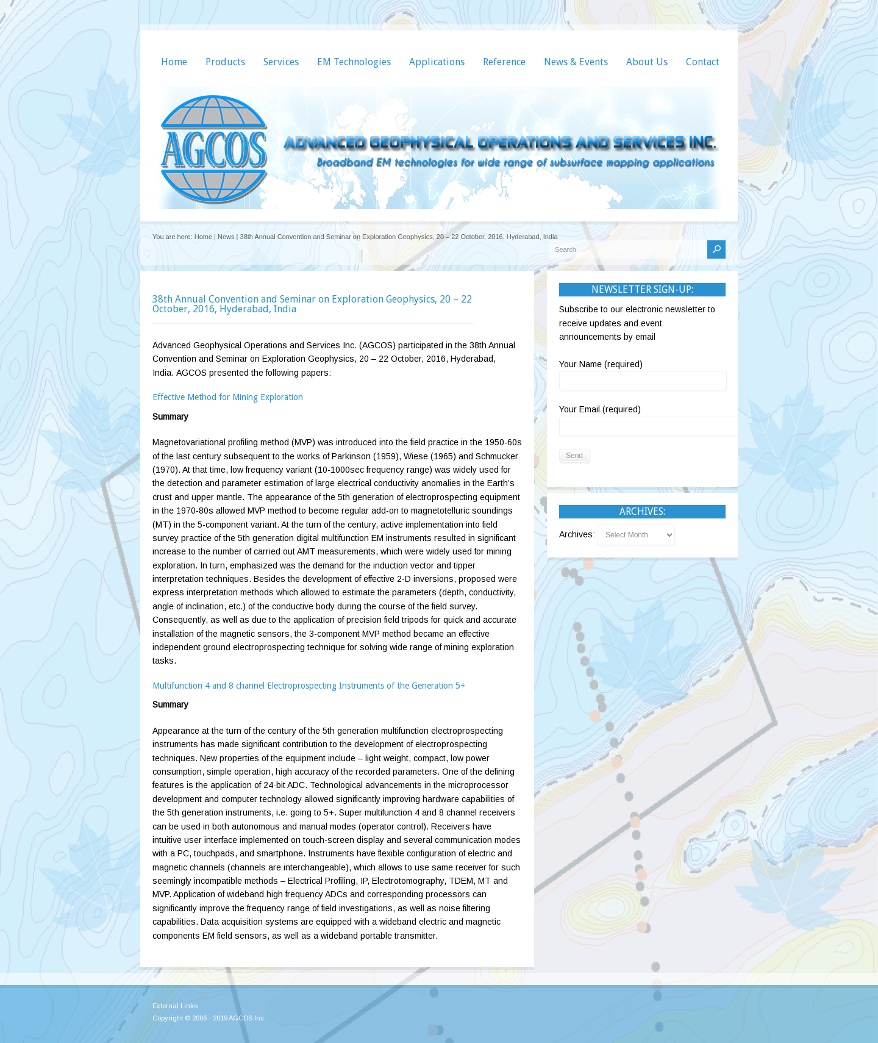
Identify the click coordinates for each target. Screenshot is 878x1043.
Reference (504, 62)
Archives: (578, 534)
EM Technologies (354, 62)
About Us (647, 62)
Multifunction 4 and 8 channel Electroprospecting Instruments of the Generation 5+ (308, 685)
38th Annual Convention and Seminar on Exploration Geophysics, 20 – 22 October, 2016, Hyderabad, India (312, 304)
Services (281, 62)
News (226, 236)
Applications (437, 62)
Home (174, 62)
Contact (702, 62)
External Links (175, 1005)
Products (225, 62)
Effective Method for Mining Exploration (227, 397)
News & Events (576, 62)
